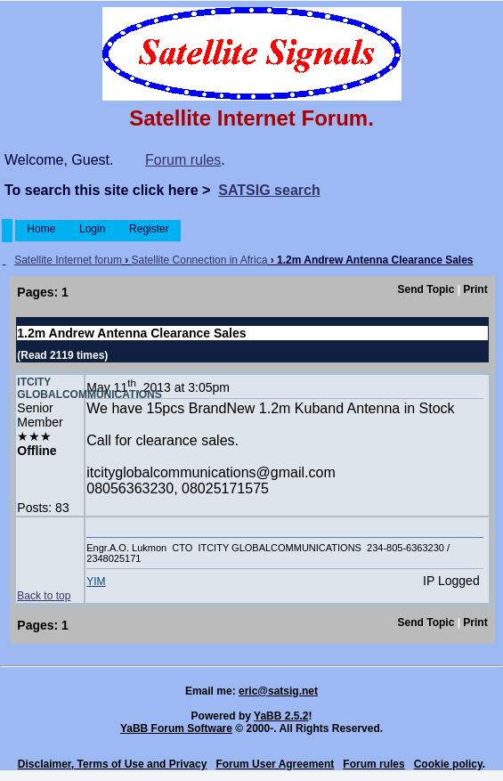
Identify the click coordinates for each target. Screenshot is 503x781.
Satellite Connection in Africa (200, 260)
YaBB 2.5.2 (281, 716)
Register (149, 229)
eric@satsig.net (278, 691)
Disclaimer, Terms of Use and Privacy (112, 764)
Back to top (43, 596)
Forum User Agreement (274, 764)
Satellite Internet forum (68, 260)
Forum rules (183, 159)
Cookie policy (448, 764)
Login (93, 229)
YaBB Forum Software (176, 728)
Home (41, 229)
